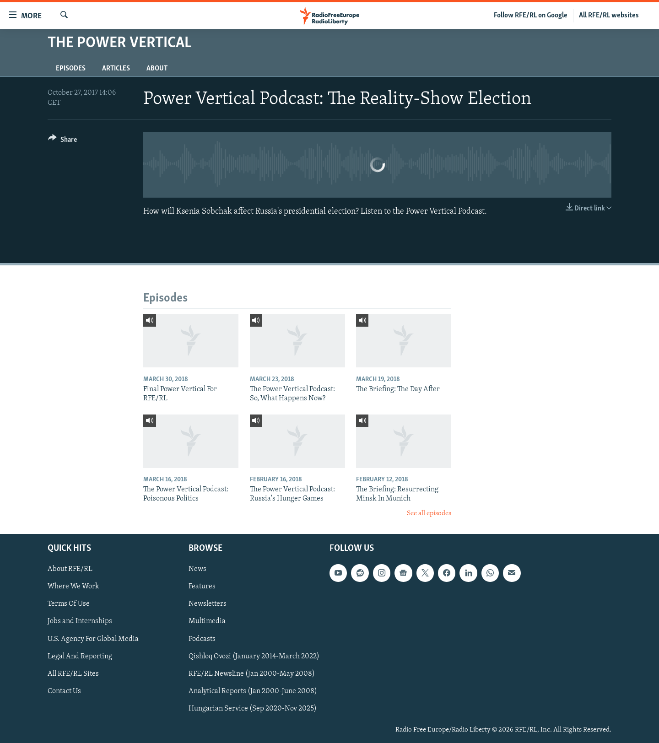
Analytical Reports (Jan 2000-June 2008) (253, 691)
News (197, 569)
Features (202, 586)
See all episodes (429, 513)
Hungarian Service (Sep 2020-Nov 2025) (253, 708)
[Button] (62, 141)
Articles (116, 68)
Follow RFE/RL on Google (530, 15)
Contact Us (64, 691)
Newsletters (208, 604)
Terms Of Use (69, 604)
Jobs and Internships (80, 621)
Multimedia (207, 621)
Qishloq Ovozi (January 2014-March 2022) (254, 656)
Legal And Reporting (80, 656)
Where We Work (73, 586)
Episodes (71, 68)
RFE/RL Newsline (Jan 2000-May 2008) (252, 674)
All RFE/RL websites (609, 15)
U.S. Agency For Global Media (93, 639)
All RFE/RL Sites (73, 674)
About (156, 68)
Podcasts (202, 639)
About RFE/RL (70, 569)
